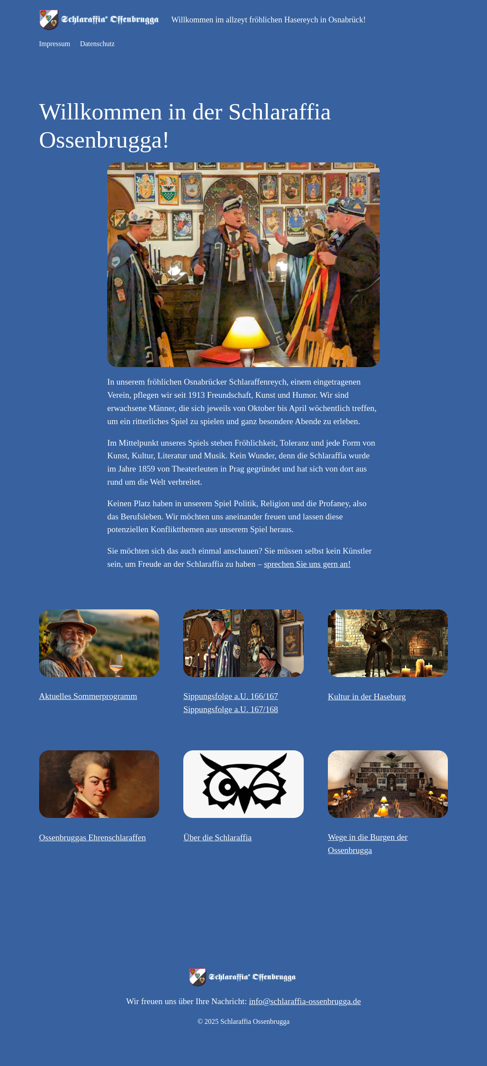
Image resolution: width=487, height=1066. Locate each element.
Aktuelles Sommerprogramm (88, 696)
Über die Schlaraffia (217, 837)
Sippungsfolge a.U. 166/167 (230, 696)
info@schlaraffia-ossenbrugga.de (305, 1001)
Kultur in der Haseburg (367, 696)
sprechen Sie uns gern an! (307, 564)
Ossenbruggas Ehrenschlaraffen (92, 837)
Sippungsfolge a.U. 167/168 (230, 709)
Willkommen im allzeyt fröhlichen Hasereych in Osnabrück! (268, 19)
